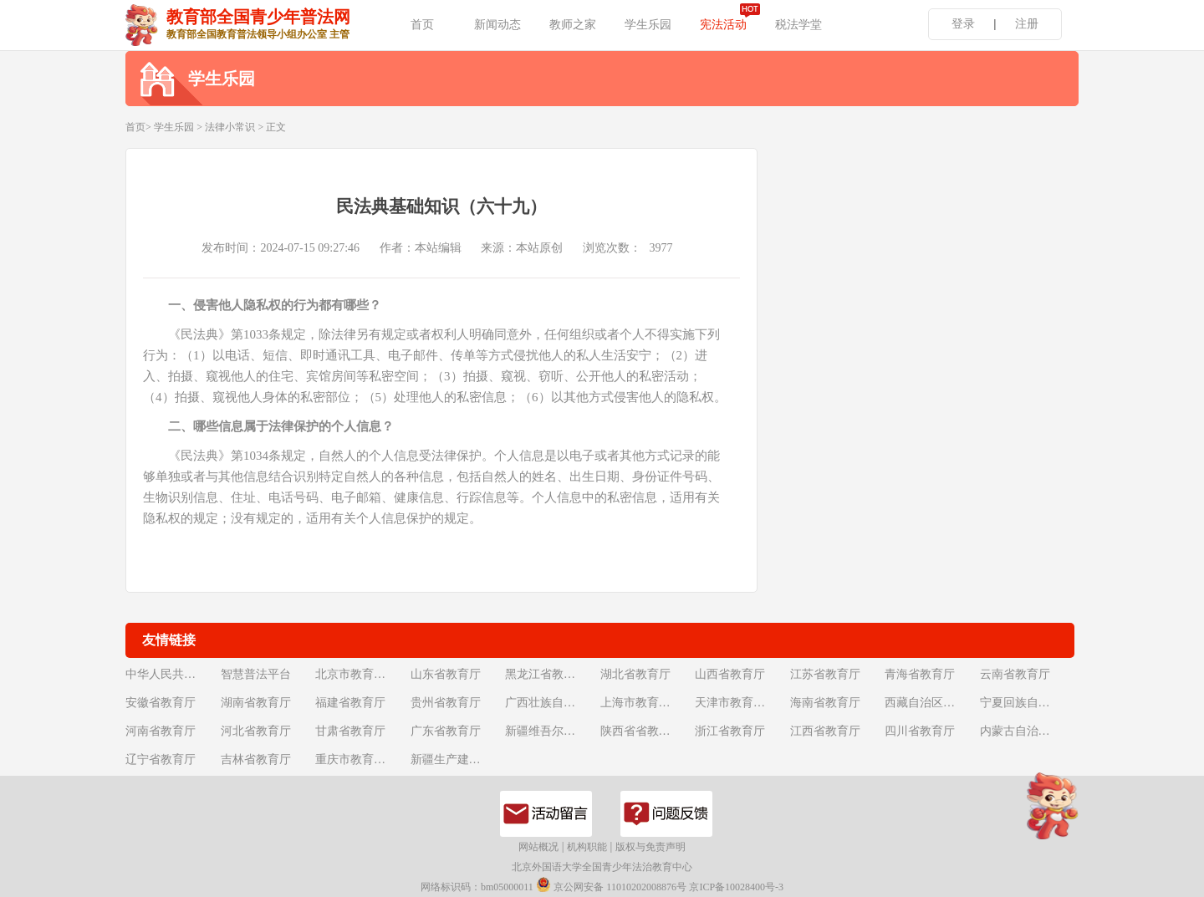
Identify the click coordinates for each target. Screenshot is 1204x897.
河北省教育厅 (256, 731)
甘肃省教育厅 (350, 731)
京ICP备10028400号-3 (736, 887)
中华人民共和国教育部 (171, 674)
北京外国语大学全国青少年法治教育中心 (602, 867)
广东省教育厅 (446, 731)
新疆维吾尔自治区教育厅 (551, 731)
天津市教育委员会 (741, 702)
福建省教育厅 (350, 702)
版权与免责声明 (650, 847)
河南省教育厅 (160, 731)
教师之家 (572, 24)
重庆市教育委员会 (361, 759)
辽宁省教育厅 (160, 759)
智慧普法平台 (256, 674)
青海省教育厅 (920, 674)
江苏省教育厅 (825, 674)
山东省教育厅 (446, 674)
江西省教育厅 (825, 731)
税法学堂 (798, 24)
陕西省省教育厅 (641, 731)
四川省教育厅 (920, 731)
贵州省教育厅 (446, 702)
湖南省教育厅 (256, 702)
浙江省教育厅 (730, 731)
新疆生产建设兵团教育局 (457, 759)
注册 (1026, 24)
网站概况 (538, 847)
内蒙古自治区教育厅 (1026, 731)
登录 (963, 24)
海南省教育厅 (825, 702)
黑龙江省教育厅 (546, 674)
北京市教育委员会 (361, 674)
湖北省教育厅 (635, 674)
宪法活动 (723, 24)
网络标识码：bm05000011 (477, 887)
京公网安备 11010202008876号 (611, 885)
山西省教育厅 (730, 674)
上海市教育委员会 (646, 702)
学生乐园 (648, 24)
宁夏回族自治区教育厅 (1026, 702)
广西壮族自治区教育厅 (551, 702)
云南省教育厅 (1015, 674)
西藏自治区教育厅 (931, 702)
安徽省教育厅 (160, 702)
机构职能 (587, 847)
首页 (422, 24)
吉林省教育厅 (256, 759)
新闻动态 (497, 24)
